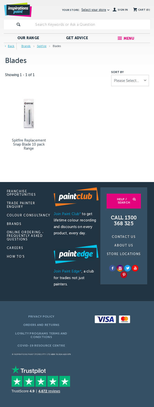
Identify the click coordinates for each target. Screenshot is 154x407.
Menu (129, 38)
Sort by (117, 72)
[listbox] (130, 80)
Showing (20, 75)
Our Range (28, 38)
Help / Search (123, 201)
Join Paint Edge (67, 271)
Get (77, 38)
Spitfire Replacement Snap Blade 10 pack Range (29, 144)
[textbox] (91, 24)
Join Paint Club (67, 214)
